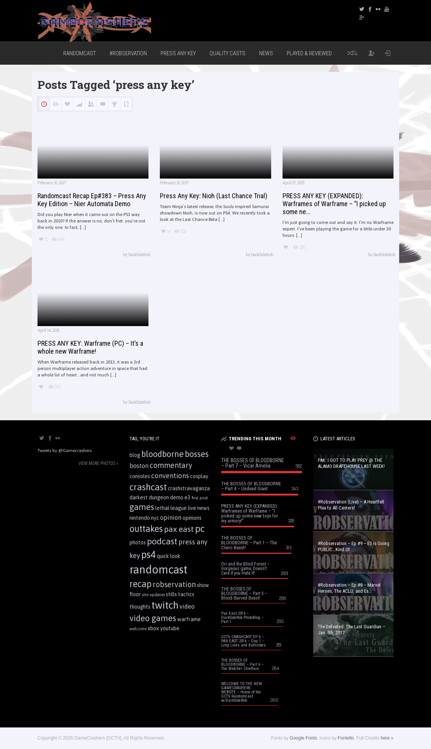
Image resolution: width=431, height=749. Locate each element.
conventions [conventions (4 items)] (170, 476)
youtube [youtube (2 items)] (170, 628)
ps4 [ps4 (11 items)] (148, 554)
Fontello (346, 738)
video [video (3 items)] (187, 606)
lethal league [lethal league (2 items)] (171, 508)
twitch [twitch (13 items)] (164, 605)
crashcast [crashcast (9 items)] (148, 487)
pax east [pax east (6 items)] (179, 528)
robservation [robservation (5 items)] (174, 584)
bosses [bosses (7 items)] (197, 454)
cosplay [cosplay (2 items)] (199, 476)
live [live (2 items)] (192, 508)
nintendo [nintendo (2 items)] (140, 518)
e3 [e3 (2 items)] (187, 497)
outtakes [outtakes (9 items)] (146, 529)
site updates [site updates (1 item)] (153, 594)
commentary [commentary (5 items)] (171, 465)
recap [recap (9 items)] (140, 584)
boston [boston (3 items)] (139, 465)
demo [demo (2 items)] (176, 497)
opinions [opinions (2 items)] (192, 518)
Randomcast (79, 53)
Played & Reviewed (309, 53)
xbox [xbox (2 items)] (153, 628)
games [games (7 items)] (142, 507)
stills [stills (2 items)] (171, 594)
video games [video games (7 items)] (153, 618)
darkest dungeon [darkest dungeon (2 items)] (149, 497)
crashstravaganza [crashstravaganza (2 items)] (189, 488)
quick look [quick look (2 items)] (168, 556)
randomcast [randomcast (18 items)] (158, 569)
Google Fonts (303, 738)
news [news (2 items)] (203, 508)
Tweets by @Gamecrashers (64, 450)
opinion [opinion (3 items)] (170, 517)
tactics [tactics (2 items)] (186, 594)
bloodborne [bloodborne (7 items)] (162, 454)
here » (387, 738)
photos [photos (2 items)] (138, 542)
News (266, 53)
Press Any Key (178, 53)
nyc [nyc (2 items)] (155, 518)
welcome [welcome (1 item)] (138, 628)
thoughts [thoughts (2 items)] (140, 607)
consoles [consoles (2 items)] (140, 476)
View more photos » (98, 463)
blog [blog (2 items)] (135, 455)
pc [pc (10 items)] (200, 528)
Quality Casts (227, 53)
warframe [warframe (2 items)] (189, 619)
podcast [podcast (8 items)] (162, 541)
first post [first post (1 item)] (200, 498)
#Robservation (128, 53)
